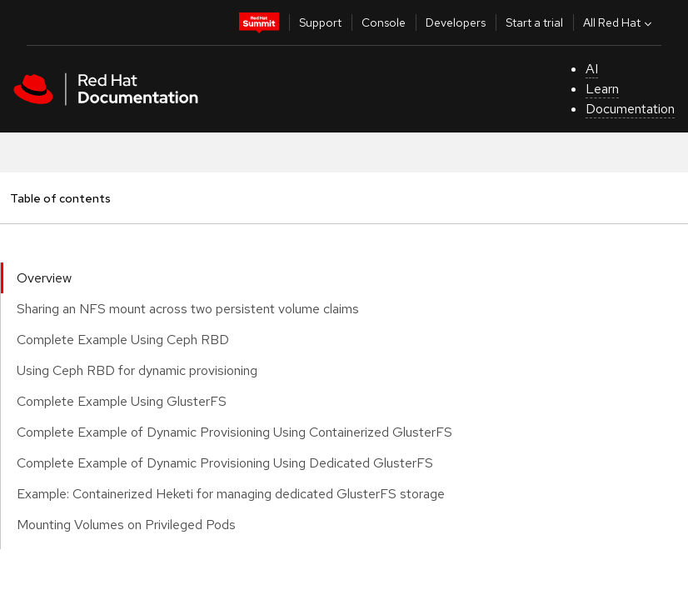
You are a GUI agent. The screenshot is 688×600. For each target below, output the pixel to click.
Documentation (630, 109)
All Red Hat (619, 22)
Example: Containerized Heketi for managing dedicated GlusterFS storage (231, 493)
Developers (456, 22)
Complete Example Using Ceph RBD (123, 339)
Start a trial (534, 22)
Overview (44, 278)
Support (320, 22)
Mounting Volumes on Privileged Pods (126, 524)
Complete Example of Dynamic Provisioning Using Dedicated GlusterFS (225, 463)
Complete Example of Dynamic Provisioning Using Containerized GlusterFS (234, 432)
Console (383, 22)
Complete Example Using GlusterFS (122, 401)
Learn (602, 89)
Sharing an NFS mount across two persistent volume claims (188, 309)
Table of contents (60, 198)
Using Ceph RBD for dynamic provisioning (137, 370)
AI (592, 69)
